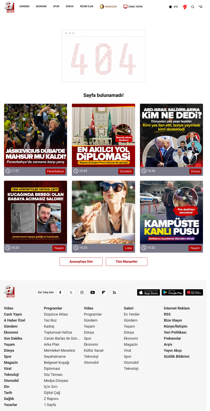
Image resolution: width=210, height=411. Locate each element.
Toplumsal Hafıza (58, 332)
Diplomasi (52, 368)
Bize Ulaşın (173, 320)
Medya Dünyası (56, 380)
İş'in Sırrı (51, 386)
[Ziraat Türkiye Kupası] (185, 6)
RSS (167, 314)
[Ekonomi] (155, 7)
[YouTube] (93, 292)
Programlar (53, 308)
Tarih (8, 393)
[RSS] (114, 292)
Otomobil (11, 380)
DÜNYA (70, 6)
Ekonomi (11, 332)
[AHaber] (174, 7)
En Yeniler (132, 314)
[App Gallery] (194, 292)
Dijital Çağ (52, 393)
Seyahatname (55, 356)
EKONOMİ (41, 6)
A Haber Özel (14, 320)
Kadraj (49, 326)
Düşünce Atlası (56, 314)
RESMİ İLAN (86, 6)
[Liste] (103, 212)
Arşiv (168, 344)
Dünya (9, 350)
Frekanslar (172, 338)
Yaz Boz (50, 320)
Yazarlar (10, 405)
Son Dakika (13, 338)
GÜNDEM (24, 6)
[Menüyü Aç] (200, 7)
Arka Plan (51, 344)
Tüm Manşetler (127, 261)
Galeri (129, 308)
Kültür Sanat (94, 350)
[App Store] (148, 292)
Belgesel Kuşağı (56, 362)
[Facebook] (60, 292)
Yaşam (9, 344)
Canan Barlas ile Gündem (63, 338)
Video (8, 308)
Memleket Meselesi (59, 350)
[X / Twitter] (71, 292)
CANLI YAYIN (133, 6)
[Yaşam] (35, 212)
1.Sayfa (50, 405)
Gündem (11, 326)
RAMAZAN (108, 6)
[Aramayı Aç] (192, 6)
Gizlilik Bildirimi (176, 356)
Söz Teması (53, 374)
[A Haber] (9, 7)
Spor (8, 356)
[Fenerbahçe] (35, 135)
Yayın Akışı (173, 350)
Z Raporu (51, 399)
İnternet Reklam (177, 308)
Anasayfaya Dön (81, 261)
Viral (7, 368)
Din (6, 386)
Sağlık (9, 399)
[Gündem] (103, 135)
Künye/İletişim (175, 326)
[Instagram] (82, 292)
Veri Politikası (175, 332)
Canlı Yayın (13, 314)
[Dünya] (171, 135)
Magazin (11, 362)
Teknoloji (11, 374)
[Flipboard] (104, 292)
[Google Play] (172, 292)
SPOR (56, 6)
